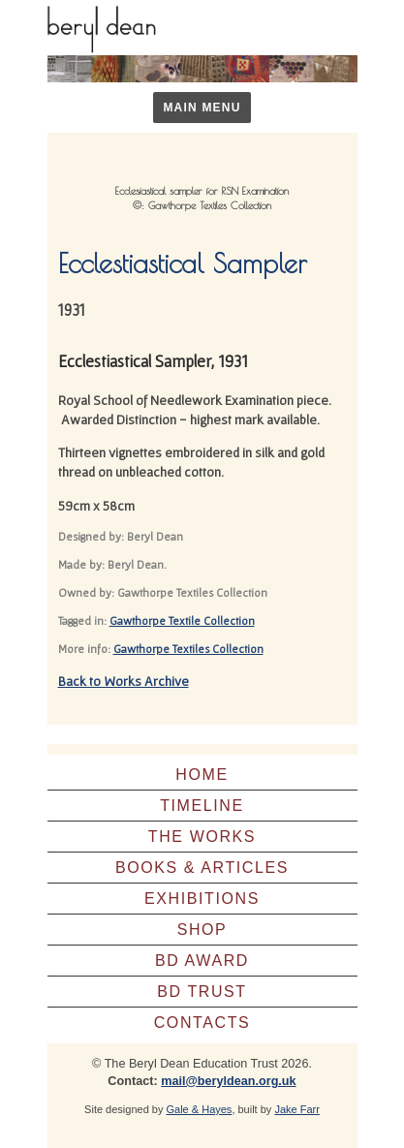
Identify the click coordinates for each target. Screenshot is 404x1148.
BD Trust (202, 991)
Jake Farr (296, 1109)
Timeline (202, 805)
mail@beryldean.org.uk (228, 1081)
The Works (202, 836)
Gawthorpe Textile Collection (182, 620)
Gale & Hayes (200, 1109)
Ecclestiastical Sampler (182, 263)
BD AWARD (202, 960)
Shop (202, 929)
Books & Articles (202, 867)
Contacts (202, 1022)
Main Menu (201, 107)
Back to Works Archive (123, 681)
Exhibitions (202, 898)
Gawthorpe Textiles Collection (188, 648)
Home (201, 774)
